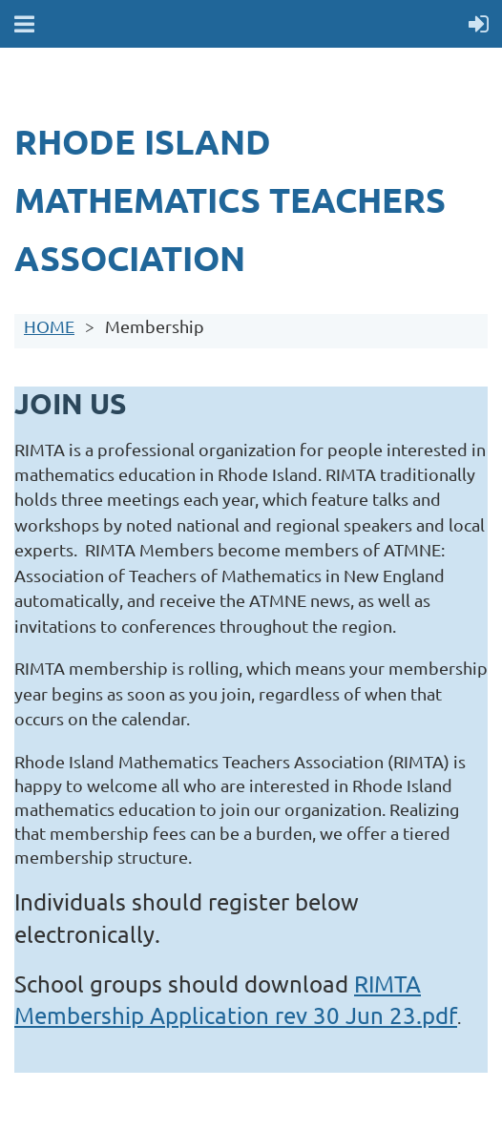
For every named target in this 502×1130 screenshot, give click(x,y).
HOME (49, 326)
